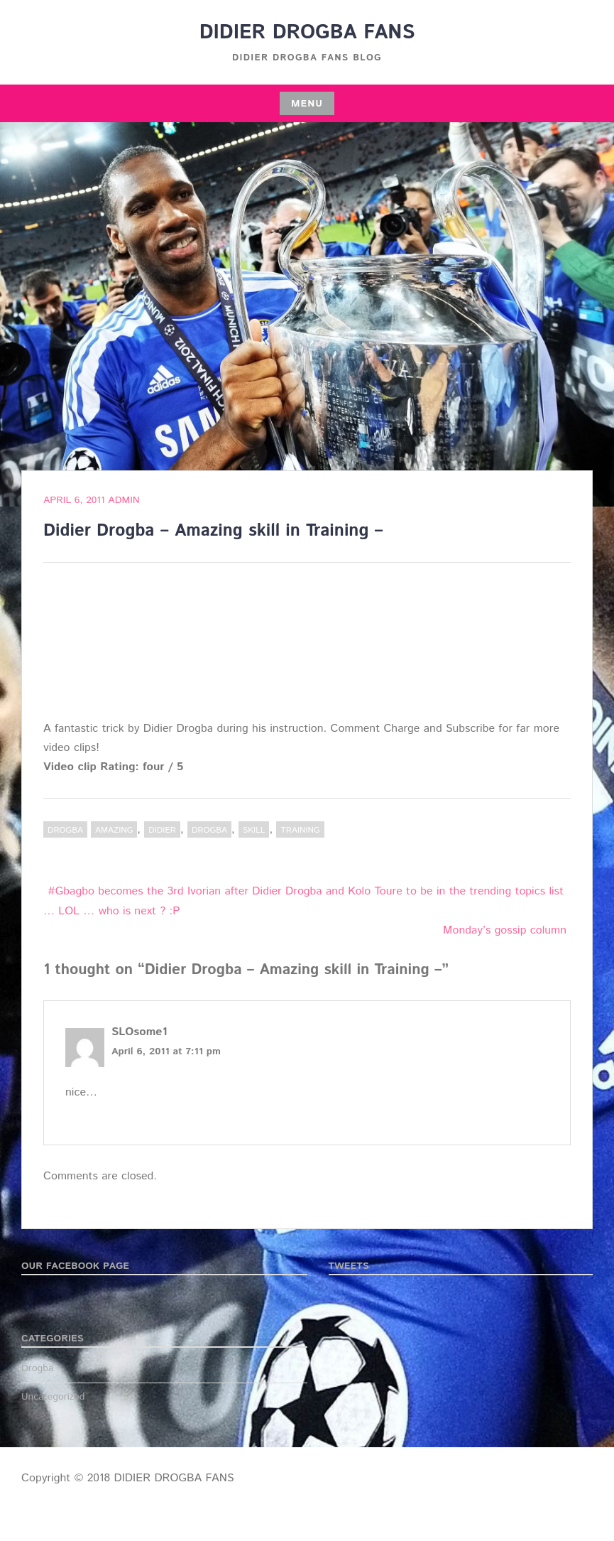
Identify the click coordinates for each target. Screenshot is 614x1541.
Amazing (114, 830)
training (299, 830)
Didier (162, 830)
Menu (307, 104)
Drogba (65, 830)
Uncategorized (53, 1397)
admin (123, 500)
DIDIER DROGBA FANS (307, 32)
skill (254, 830)
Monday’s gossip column (504, 930)
